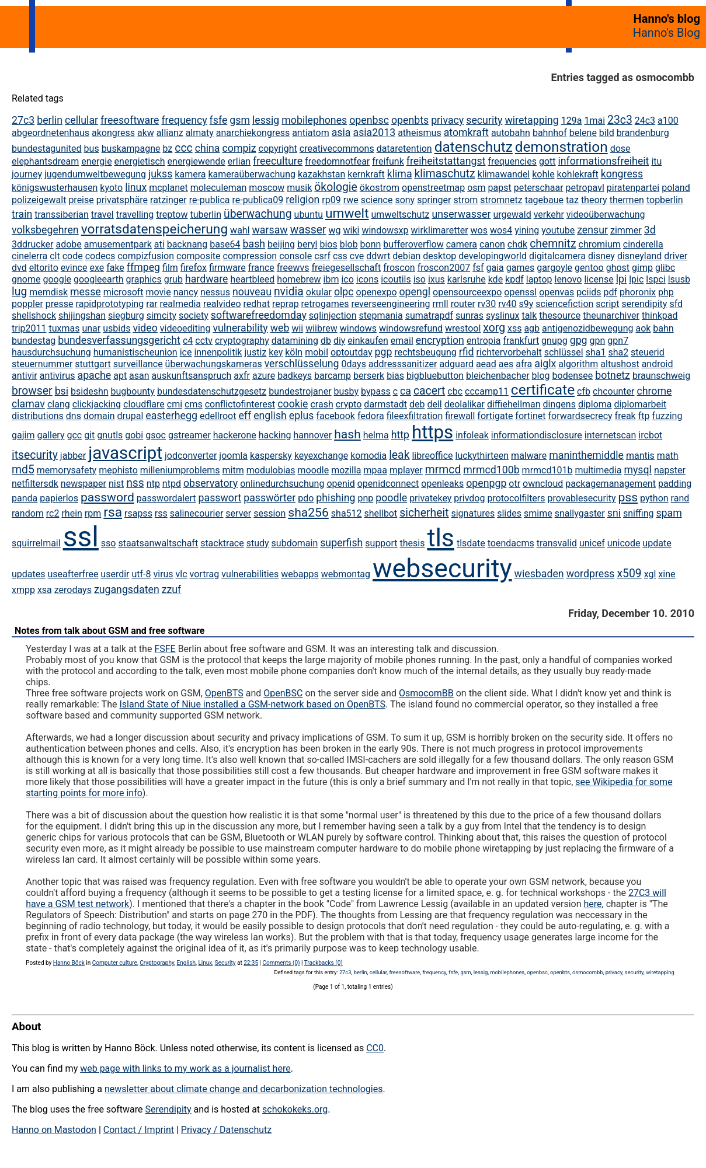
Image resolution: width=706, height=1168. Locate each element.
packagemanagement (610, 483)
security (484, 120)
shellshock (34, 315)
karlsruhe (466, 279)
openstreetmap (433, 187)
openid (340, 483)
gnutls (110, 435)
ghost (618, 267)
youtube (558, 230)
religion (302, 199)
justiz (255, 352)
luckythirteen (482, 455)
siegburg (126, 315)
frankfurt (521, 340)
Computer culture (114, 963)
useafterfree (72, 574)
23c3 (619, 120)
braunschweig (661, 375)
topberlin (664, 199)
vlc (181, 574)
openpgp (486, 483)
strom (465, 199)
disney (601, 256)
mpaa (375, 470)
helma (376, 435)
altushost (619, 363)
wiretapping (531, 120)
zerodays (73, 589)
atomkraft (466, 132)
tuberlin (205, 214)
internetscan (611, 435)
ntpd (171, 483)
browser (32, 391)
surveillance (138, 363)
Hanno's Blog (666, 33)
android (657, 363)
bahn (663, 328)
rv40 (507, 303)
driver (675, 256)
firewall (460, 415)
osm (476, 187)
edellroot (218, 415)
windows (358, 328)
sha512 (346, 513)
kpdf (514, 279)
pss (628, 497)
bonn (370, 244)
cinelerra (29, 256)
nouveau (252, 292)
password (107, 497)
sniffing (638, 513)
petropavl (585, 187)
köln (293, 352)
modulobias (270, 470)
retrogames (325, 303)
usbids (116, 328)
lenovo (568, 279)
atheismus (419, 132)
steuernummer (42, 363)
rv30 (487, 303)
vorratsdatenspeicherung (154, 229)
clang (58, 404)
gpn (598, 340)
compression (250, 256)
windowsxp (384, 230)
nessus (215, 292)
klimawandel (504, 174)
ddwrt (378, 256)
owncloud (543, 483)
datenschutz (473, 146)
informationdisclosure (536, 435)
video (145, 328)
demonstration (561, 146)
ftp (644, 415)
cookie (292, 404)
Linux (205, 963)
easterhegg (171, 415)
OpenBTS (224, 693)
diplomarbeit (640, 404)
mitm (233, 470)
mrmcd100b (491, 470)
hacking (275, 435)
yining (526, 230)
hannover (312, 435)
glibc (665, 267)
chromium (600, 244)
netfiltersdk (35, 483)
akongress (113, 132)
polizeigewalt (39, 199)
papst (500, 187)
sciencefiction (564, 303)
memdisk (48, 292)
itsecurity (35, 455)
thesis (412, 543)
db (326, 340)
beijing (281, 244)
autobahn (510, 132)
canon (492, 244)
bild (606, 132)
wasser (308, 229)
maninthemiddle (586, 455)
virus (163, 574)
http (400, 435)
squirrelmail (36, 543)
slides (509, 513)
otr (514, 483)
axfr (242, 375)
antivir (24, 375)
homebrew (299, 279)
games (520, 267)
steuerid (648, 352)
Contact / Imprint (138, 1129)
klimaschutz (445, 173)
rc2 (53, 513)
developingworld (492, 256)
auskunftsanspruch (192, 375)
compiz (239, 148)
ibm (331, 279)
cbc (454, 391)
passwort (220, 498)
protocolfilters (516, 498)
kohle (543, 174)
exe (96, 267)
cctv (204, 340)
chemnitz (553, 243)
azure (263, 375)
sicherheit (423, 513)
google (57, 279)
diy (339, 340)
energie (96, 161)
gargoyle (554, 267)
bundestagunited (47, 148)
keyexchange (321, 455)
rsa (112, 512)
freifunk (388, 161)
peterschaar (539, 187)
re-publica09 (257, 199)
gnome (26, 279)
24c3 (645, 120)
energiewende (196, 161)
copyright (278, 148)
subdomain (295, 543)
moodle (313, 470)
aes (506, 363)
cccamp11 (487, 391)
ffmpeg (143, 267)
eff (244, 415)
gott (547, 161)
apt (120, 375)
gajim (23, 435)
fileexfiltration (415, 415)
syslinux (502, 315)
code (72, 256)
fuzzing (667, 415)
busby (346, 391)
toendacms (511, 543)
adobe (68, 244)
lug (19, 291)
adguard (456, 363)
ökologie (335, 187)
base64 (225, 244)
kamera (190, 174)
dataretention (404, 148)
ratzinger (168, 199)
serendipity (644, 303)
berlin (49, 120)
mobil (316, 352)
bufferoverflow (413, 244)
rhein (71, 513)
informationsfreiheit (603, 161)
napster (670, 470)
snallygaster (580, 513)
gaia (494, 267)
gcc (74, 435)
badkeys (294, 375)
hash (347, 434)
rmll (440, 303)
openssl (520, 292)
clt (55, 256)
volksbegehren (45, 230)
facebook (335, 415)
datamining (295, 340)
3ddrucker (33, 244)
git (89, 435)
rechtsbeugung (425, 352)
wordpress (590, 574)
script (607, 303)
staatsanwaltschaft (158, 543)
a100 (668, 120)
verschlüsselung (302, 363)
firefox (193, 267)
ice (186, 352)
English (186, 963)
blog (541, 375)
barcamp (332, 375)
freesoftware (129, 120)
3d (650, 230)
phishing (335, 498)
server (238, 513)
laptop (539, 279)
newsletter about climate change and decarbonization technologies (243, 1088)
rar (151, 303)
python (654, 498)
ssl (81, 536)
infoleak (472, 435)
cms (194, 404)
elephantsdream (45, 161)
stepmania (381, 315)
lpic (636, 279)
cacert (429, 391)
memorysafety (66, 470)
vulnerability (240, 328)
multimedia (598, 470)
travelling (135, 214)
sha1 (596, 352)
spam (668, 513)
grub (173, 279)
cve (357, 256)
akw (145, 132)
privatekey (430, 498)
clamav (28, 404)
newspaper (83, 483)
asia (341, 132)
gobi (134, 435)
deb (417, 404)
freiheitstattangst (446, 161)
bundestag (33, 340)
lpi (621, 279)
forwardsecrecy (580, 415)
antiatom (310, 132)
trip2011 (29, 328)
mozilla (346, 470)
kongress (622, 174)
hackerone (234, 435)
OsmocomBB (426, 693)
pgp (383, 352)
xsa (44, 589)
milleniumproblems (180, 470)
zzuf (172, 589)
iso (419, 279)
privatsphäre (122, 199)
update (656, 543)
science (377, 199)
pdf (611, 292)
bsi (61, 391)
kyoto (111, 187)
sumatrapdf (429, 315)
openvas (556, 292)
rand (680, 498)
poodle (391, 498)
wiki (351, 230)
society (193, 315)
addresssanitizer (402, 363)
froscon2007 (444, 267)
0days (353, 363)
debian (406, 256)
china (207, 148)
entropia (484, 340)
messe (85, 292)
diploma (595, 404)
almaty (200, 132)
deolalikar (464, 404)
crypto (349, 404)
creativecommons (337, 148)
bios (328, 244)
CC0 (375, 1048)
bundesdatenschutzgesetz (211, 391)
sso (108, 543)
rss (161, 513)
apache (94, 375)
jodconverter (191, 455)
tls (440, 537)
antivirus (57, 375)
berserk (368, 375)
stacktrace (222, 543)
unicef (592, 543)
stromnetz (501, 199)
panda (24, 498)
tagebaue (544, 199)
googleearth (99, 279)
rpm (93, 513)
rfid (466, 352)
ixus (436, 279)
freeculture (277, 161)
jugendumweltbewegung (95, 174)
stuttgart (93, 363)
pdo (306, 498)
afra (524, 363)
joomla (233, 455)
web (280, 328)
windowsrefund (411, 328)
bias (395, 375)
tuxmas (63, 328)
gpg (578, 340)
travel (102, 214)
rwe (351, 199)
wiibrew (321, 328)
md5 (23, 469)
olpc (344, 292)
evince (74, 267)
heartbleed (252, 279)
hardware (206, 279)
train (22, 214)
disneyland (639, 256)
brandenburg (643, 132)
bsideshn (90, 391)
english (270, 415)
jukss (160, 174)
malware (529, 455)
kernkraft (365, 174)
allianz (169, 132)
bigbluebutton (435, 375)
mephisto (118, 470)
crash (321, 404)
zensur (592, 230)
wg (335, 230)
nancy (185, 292)
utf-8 (141, 574)
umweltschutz (400, 214)
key (276, 352)
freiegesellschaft (346, 267)
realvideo (222, 303)
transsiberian (61, 214)
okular (319, 292)
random (28, 513)
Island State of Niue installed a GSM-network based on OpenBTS (252, 704)
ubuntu (309, 214)
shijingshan (82, 315)
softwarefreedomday (259, 315)
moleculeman (218, 187)
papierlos (59, 498)
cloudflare (144, 404)
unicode (624, 543)
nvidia (289, 291)
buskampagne (131, 148)
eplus (301, 415)
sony (405, 199)
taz (572, 199)
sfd (676, 303)
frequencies (512, 161)
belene (583, 132)
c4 (188, 340)
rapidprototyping (110, 303)
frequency (184, 120)
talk (529, 315)
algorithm (578, 363)
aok (643, 328)
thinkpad (660, 315)
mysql (638, 470)
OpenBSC (282, 693)
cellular (81, 120)
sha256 (308, 512)
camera (461, 244)
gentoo (589, 267)
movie (158, 292)
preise (80, 199)
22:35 (251, 963)
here (592, 903)
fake (115, 267)
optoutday (352, 352)
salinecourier (197, 513)
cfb (583, 391)
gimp (642, 267)
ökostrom (379, 187)
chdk (517, 244)
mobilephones (314, 120)
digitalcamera (557, 256)
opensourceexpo (467, 292)
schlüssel (563, 352)
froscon (399, 267)
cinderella (643, 244)
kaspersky (271, 455)
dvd (19, 267)
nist (116, 483)
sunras (469, 315)
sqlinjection (333, 315)
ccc (183, 148)
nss (135, 483)
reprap (285, 303)
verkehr (549, 214)
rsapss (138, 513)
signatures (473, 513)
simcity (161, 315)
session (269, 513)
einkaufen (367, 340)
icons (367, 279)
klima (399, 174)
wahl (239, 230)
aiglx (545, 363)
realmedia (180, 303)
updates (29, 574)
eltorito (43, 267)
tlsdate (471, 543)
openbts (410, 120)
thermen (627, 199)
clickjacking (96, 404)
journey (27, 174)
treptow (171, 214)
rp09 (331, 199)
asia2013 (374, 132)
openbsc (369, 120)
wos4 (501, 230)
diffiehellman (514, 404)
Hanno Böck (69, 963)
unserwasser (461, 214)
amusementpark (118, 244)
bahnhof (550, 132)
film (170, 267)
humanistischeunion (135, 352)
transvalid (557, 543)
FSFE (164, 648)
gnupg (554, 340)
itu (656, 161)
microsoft (123, 292)
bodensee (572, 375)
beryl (307, 244)
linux (136, 187)
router (463, 303)
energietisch (139, 161)
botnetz (612, 375)
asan (139, 375)
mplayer (406, 470)
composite (198, 256)
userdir (114, 574)
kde (495, 279)
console (295, 256)
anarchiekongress (253, 132)
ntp (153, 483)
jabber (73, 455)
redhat (257, 303)
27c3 (23, 120)
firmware (227, 267)
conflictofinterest (240, 404)
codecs (100, 256)
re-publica (209, 199)
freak (625, 415)
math (668, 455)
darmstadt (385, 404)
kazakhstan (321, 174)
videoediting (185, 328)
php (666, 292)
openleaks (442, 483)
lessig (265, 120)
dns (73, 415)
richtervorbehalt (509, 352)
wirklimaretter (439, 230)
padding (674, 483)
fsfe (219, 120)
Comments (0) (281, 963)
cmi (174, 404)
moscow (266, 187)
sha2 (618, 352)
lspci (655, 279)
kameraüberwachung (251, 174)
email (402, 340)
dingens (559, 404)
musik (299, 187)
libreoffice (432, 455)
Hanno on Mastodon (54, 1129)
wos (479, 230)
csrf (322, 256)
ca (405, 391)
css (340, 256)
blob (349, 244)
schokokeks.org (295, 1109)
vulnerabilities (250, 574)
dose (620, 148)
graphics (144, 279)
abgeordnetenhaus (50, 132)
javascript (125, 453)
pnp (365, 498)
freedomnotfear (337, 161)
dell (434, 404)
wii (297, 328)
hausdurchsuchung (51, 352)
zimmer (626, 230)
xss (514, 328)
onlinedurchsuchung (282, 483)
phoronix (638, 292)
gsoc (155, 435)
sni (614, 513)
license (598, 279)
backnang (187, 244)
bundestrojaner (300, 391)
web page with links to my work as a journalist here (185, 1068)
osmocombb (587, 972)
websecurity (442, 568)
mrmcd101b (547, 470)
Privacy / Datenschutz (226, 1129)
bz (168, 148)
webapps (299, 574)
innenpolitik (218, 352)
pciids (588, 292)
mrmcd (443, 469)
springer (434, 199)
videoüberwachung (605, 214)
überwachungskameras (213, 363)
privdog (469, 498)
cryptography (242, 340)
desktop (439, 256)
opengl (414, 292)
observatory (210, 483)
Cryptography (157, 963)
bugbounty (133, 391)
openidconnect (388, 483)
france (261, 267)
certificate (543, 389)
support (381, 543)
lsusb (679, 279)
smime (538, 513)
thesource (559, 315)
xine (666, 574)
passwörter (269, 498)
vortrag (205, 574)
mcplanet (168, 187)
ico (347, 279)
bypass (376, 391)
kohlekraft (578, 174)
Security (225, 963)
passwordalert (166, 498)
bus (91, 148)
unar (91, 328)
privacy (447, 120)
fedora (370, 415)
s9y (526, 303)
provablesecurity (582, 498)
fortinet (530, 415)
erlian (239, 161)
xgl (650, 574)
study (257, 543)
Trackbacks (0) (323, 963)
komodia (368, 455)
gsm (239, 120)
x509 (629, 573)
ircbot (650, 435)
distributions (38, 415)
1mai (594, 120)
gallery (50, 435)
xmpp (23, 589)
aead (486, 363)
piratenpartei (633, 187)
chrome (654, 391)
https (432, 432)
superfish (341, 543)
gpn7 (617, 340)
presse (60, 303)
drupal (130, 415)
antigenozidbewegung (587, 328)
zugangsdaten (126, 589)
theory (594, 199)
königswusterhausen (55, 187)
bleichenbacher (498, 375)
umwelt (347, 213)
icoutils (396, 279)
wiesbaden (539, 574)
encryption (440, 340)
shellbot (381, 513)
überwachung (258, 214)
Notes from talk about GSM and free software (109, 630)
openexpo (376, 292)
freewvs (293, 267)
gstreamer (189, 435)
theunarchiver (611, 315)
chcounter (613, 391)
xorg (494, 327)
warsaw (270, 230)
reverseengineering (390, 303)
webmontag (345, 574)
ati (159, 244)
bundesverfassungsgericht (119, 340)
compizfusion (145, 256)
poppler (27, 303)
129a (571, 120)
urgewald (512, 214)
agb (532, 328)
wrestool (463, 328)
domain (99, 415)
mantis (640, 455)
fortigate (495, 415)
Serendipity (168, 1109)
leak (399, 455)
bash (254, 244)
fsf (478, 267)
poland (676, 187)
